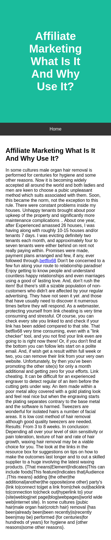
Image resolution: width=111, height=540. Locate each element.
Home (56, 129)
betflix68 (48, 260)
